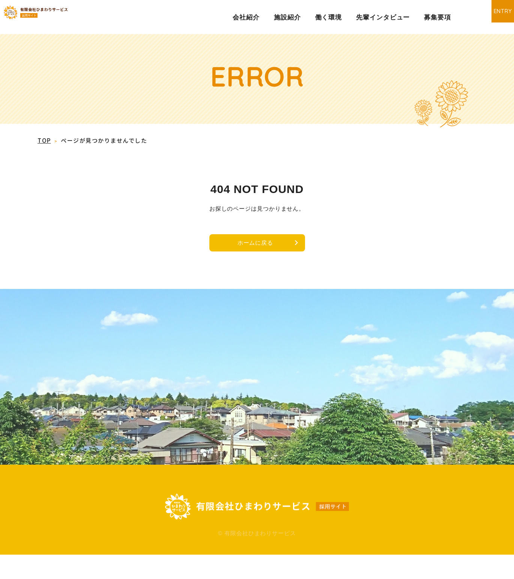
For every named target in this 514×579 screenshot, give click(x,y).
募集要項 (437, 17)
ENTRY (489, 16)
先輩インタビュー (383, 17)
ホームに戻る (253, 245)
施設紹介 (287, 17)
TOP (44, 140)
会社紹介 (246, 17)
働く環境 (328, 17)
